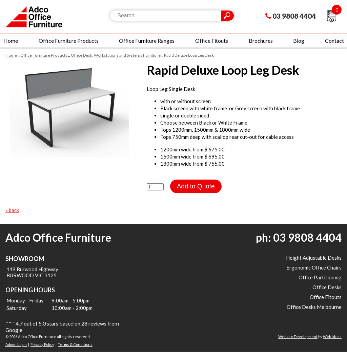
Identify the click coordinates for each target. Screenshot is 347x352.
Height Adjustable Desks (314, 258)
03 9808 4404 (294, 16)
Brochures (261, 40)
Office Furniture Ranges (147, 40)
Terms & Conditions (75, 344)
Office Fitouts (211, 40)
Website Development (298, 336)
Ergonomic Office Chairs (314, 267)
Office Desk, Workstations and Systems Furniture (116, 55)
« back (12, 210)
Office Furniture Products (69, 40)
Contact (334, 40)
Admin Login (16, 344)
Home (10, 40)
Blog (298, 40)
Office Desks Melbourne (314, 307)
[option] (69, 109)
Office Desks (327, 287)
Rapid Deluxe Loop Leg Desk (189, 55)
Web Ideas (332, 336)
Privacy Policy (42, 344)
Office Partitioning (320, 277)
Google (13, 330)
